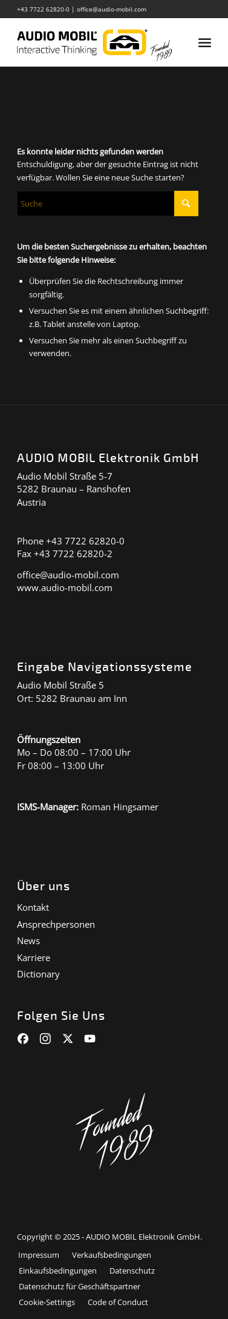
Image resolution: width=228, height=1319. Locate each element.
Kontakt (33, 907)
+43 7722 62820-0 (43, 9)
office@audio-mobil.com (111, 9)
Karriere (33, 957)
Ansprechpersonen (56, 924)
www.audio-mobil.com (64, 587)
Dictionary (38, 974)
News (28, 940)
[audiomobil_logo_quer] (94, 42)
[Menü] (204, 42)
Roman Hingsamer (119, 807)
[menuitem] (204, 42)
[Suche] (107, 203)
